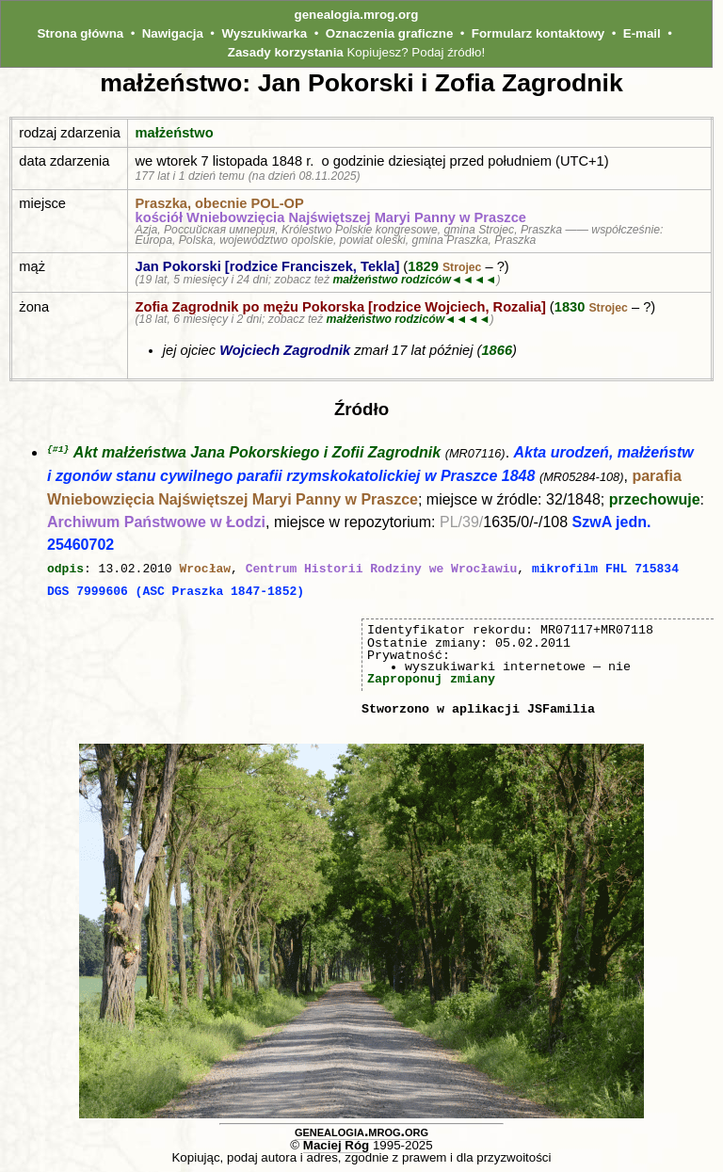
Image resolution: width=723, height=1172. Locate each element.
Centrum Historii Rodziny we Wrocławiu (382, 568)
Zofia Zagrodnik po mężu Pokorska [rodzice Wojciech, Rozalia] (341, 306)
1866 (496, 350)
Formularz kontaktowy (538, 33)
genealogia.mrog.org (357, 15)
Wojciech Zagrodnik (284, 350)
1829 (444, 266)
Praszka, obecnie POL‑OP (220, 203)
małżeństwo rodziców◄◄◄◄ (414, 279)
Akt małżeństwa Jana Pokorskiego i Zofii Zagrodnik (257, 453)
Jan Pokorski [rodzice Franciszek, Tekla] (268, 266)
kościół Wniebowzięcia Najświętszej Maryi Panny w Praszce (331, 217)
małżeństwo (175, 132)
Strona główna (80, 33)
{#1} (58, 449)
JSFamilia (561, 707)
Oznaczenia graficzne (390, 33)
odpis (65, 568)
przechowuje (654, 500)
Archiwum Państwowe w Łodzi (156, 523)
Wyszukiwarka (264, 33)
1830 (591, 306)
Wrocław (205, 568)
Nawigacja (172, 33)
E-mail (642, 33)
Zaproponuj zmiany (431, 677)
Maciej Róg (336, 1144)
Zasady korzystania (286, 52)
